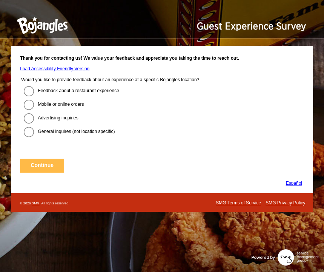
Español (294, 183)
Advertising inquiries (58, 118)
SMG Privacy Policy (285, 203)
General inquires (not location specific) (76, 131)
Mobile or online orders (61, 104)
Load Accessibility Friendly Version (54, 68)
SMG (36, 203)
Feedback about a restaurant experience (78, 90)
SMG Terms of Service (238, 203)
